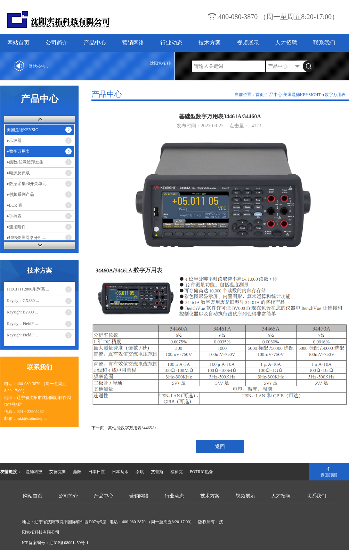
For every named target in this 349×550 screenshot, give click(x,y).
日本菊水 (120, 471)
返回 (220, 446)
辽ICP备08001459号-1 (69, 542)
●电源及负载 (18, 172)
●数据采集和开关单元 (27, 183)
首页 (259, 94)
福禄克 (176, 471)
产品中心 (95, 43)
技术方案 (209, 43)
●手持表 (14, 216)
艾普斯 (157, 471)
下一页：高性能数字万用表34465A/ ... (125, 427)
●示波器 (14, 140)
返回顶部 (328, 475)
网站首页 (18, 43)
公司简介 (57, 43)
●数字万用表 (18, 151)
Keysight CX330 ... (23, 300)
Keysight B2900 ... (22, 312)
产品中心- (274, 94)
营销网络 (133, 43)
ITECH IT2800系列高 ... (28, 289)
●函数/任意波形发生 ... (27, 162)
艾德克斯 (57, 471)
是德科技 (34, 471)
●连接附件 (16, 226)
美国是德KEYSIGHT (302, 94)
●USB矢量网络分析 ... (27, 237)
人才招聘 (286, 43)
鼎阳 (77, 471)
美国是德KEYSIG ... (25, 129)
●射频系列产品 (20, 194)
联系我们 (324, 43)
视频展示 (248, 43)
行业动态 (171, 43)
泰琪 (140, 471)
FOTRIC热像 (201, 471)
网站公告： (39, 66)
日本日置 (96, 471)
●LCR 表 (15, 205)
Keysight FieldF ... (22, 323)
